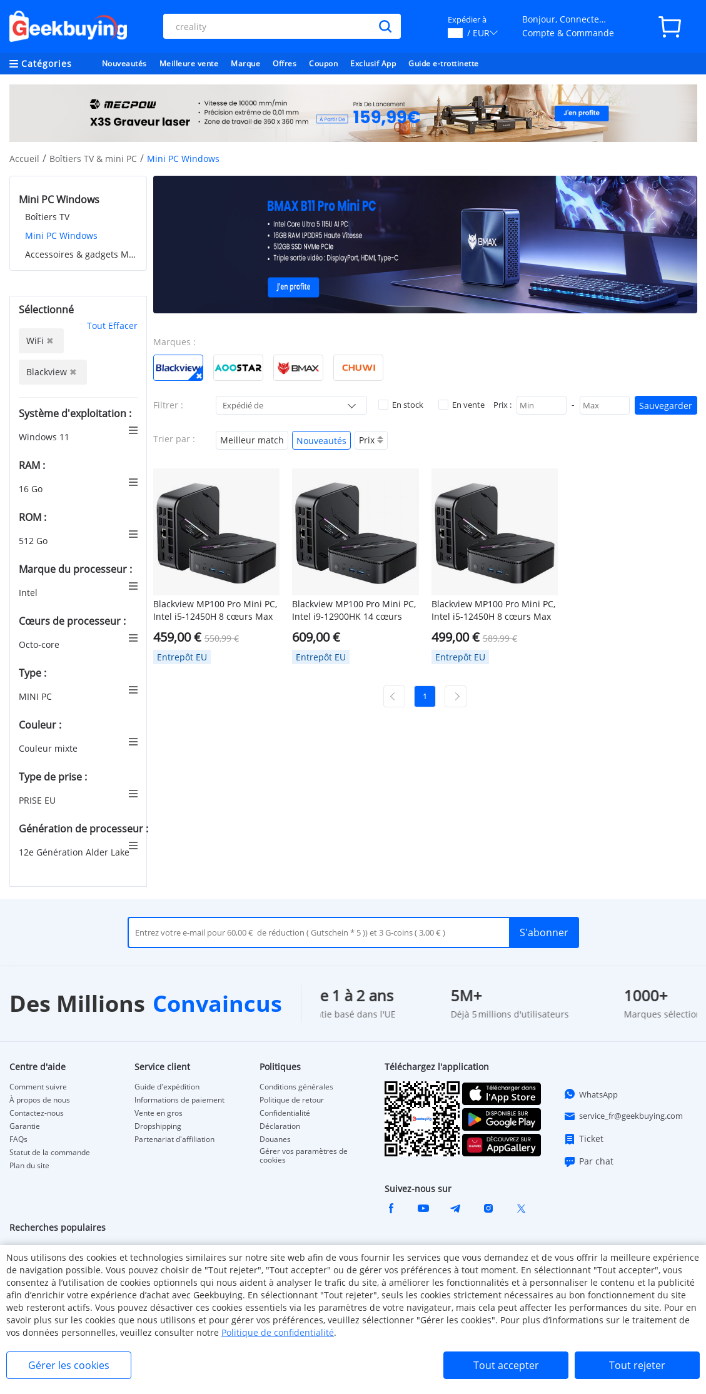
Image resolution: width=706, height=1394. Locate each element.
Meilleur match (252, 440)
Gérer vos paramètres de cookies (304, 1155)
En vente (461, 404)
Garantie (24, 1126)
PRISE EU (38, 800)
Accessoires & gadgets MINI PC (81, 254)
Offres (284, 63)
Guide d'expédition (166, 1087)
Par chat (588, 1161)
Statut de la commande (49, 1152)
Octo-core (40, 644)
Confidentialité (285, 1113)
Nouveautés (124, 63)
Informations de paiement (179, 1100)
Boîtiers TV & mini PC (93, 158)
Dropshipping (157, 1126)
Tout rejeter (637, 1365)
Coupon (323, 63)
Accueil (24, 158)
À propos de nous (39, 1100)
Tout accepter (506, 1365)
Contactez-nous (36, 1113)
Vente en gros (158, 1113)
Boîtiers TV (47, 217)
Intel (29, 593)
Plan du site (29, 1165)
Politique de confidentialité (277, 1332)
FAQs (18, 1139)
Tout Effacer (112, 325)
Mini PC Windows (61, 235)
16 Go (32, 489)
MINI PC (36, 696)
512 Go (34, 541)
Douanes (275, 1139)
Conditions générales (296, 1087)
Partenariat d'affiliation (174, 1139)
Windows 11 (45, 437)
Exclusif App (373, 63)
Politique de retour (292, 1100)
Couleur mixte (49, 748)
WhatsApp (590, 1094)
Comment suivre (38, 1087)
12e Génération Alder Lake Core (86, 852)
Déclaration (280, 1126)
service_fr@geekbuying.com (623, 1116)
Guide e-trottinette (443, 63)
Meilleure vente (189, 63)
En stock (400, 404)
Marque (245, 63)
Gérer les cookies (68, 1365)
